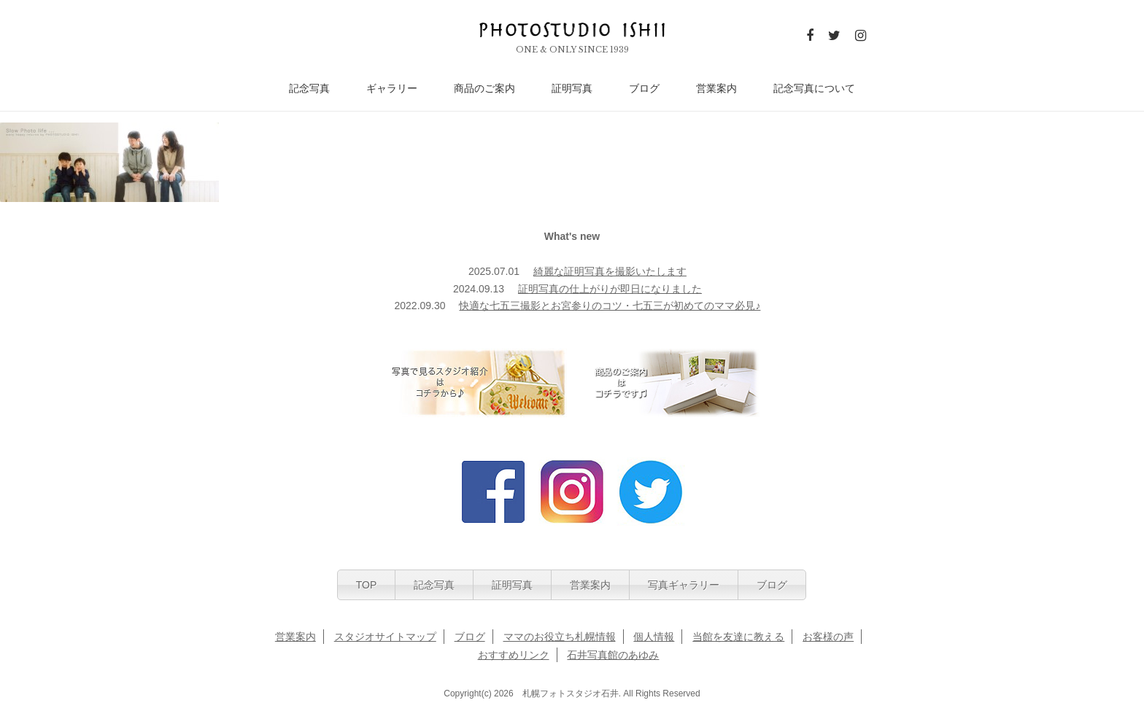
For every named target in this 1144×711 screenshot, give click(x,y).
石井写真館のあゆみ (613, 655)
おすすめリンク (513, 655)
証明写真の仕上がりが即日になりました (610, 289)
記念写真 (309, 88)
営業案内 (716, 88)
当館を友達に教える (738, 636)
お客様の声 (828, 636)
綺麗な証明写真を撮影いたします (610, 271)
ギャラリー (391, 88)
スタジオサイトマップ (385, 636)
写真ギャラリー (683, 585)
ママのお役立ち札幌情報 (559, 636)
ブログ (644, 88)
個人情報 (653, 636)
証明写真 (572, 88)
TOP (366, 585)
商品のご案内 (484, 88)
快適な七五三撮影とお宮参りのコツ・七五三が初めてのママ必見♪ (609, 305)
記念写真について (814, 88)
